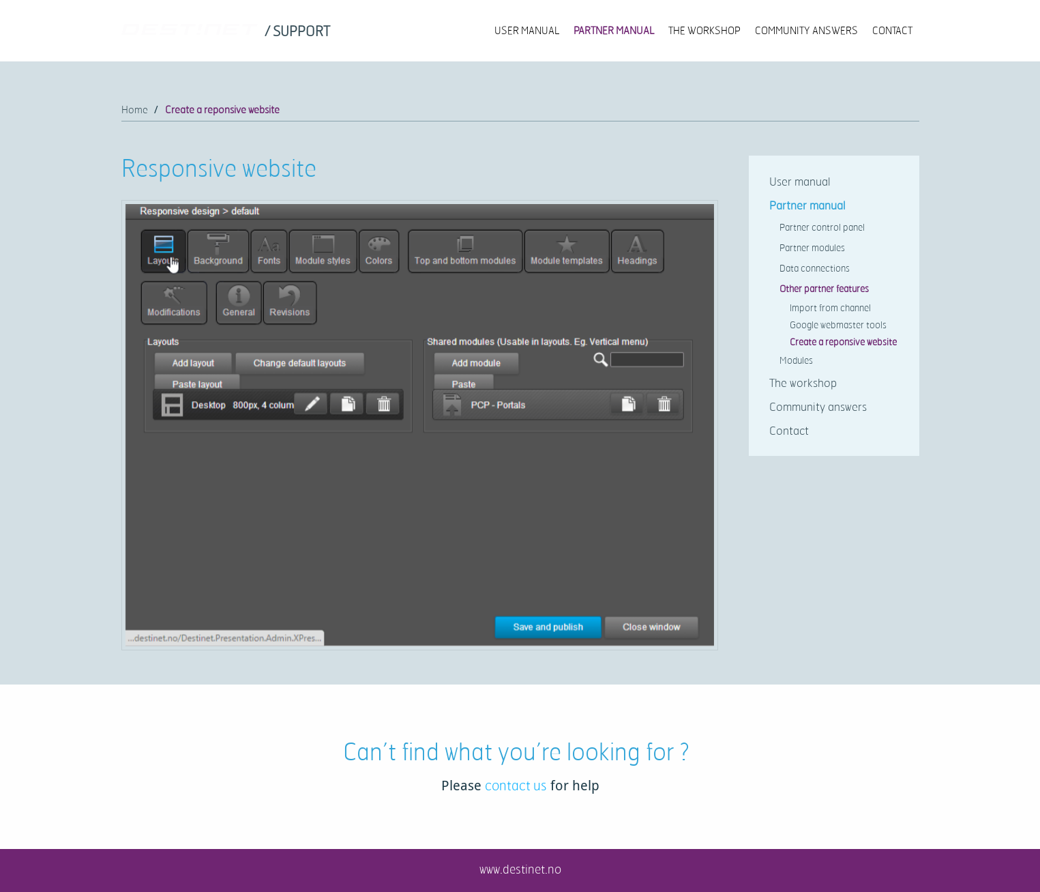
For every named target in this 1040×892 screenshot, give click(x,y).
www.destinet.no (520, 868)
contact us (516, 785)
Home (134, 109)
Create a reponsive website (222, 109)
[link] (299, 32)
